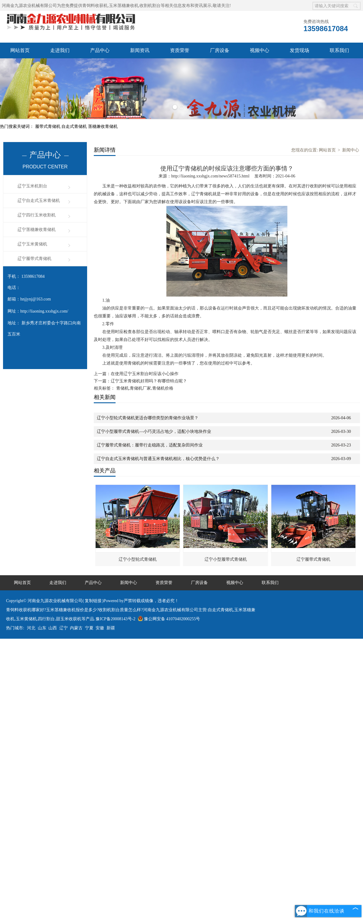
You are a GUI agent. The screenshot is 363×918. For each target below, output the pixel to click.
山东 (42, 628)
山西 (52, 628)
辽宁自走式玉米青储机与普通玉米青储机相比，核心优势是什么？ (158, 458)
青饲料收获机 (95, 5)
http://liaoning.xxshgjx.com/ (44, 311)
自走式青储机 (74, 126)
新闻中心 (350, 150)
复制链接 (93, 600)
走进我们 (60, 50)
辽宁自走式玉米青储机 (39, 200)
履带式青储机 (48, 126)
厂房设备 (219, 50)
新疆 (110, 628)
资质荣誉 (179, 50)
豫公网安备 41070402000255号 (169, 619)
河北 (31, 628)
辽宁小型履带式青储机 (225, 559)
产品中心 (100, 50)
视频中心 (259, 50)
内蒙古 (76, 628)
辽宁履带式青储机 (34, 258)
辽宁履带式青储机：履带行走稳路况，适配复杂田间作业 (150, 445)
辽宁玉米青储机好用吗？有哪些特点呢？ (149, 381)
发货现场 (299, 50)
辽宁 (63, 628)
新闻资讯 (139, 50)
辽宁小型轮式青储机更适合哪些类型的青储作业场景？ (147, 418)
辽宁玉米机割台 (32, 186)
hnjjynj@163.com (35, 299)
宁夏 (89, 628)
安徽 (100, 628)
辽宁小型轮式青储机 (138, 559)
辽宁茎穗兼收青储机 (37, 229)
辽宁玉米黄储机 (32, 244)
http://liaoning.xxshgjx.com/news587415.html (210, 176)
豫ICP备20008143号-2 (115, 619)
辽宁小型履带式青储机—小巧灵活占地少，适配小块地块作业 (154, 431)
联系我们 (339, 50)
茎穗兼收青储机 (103, 126)
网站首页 (20, 50)
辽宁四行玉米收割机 (37, 215)
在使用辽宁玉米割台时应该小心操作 (144, 373)
